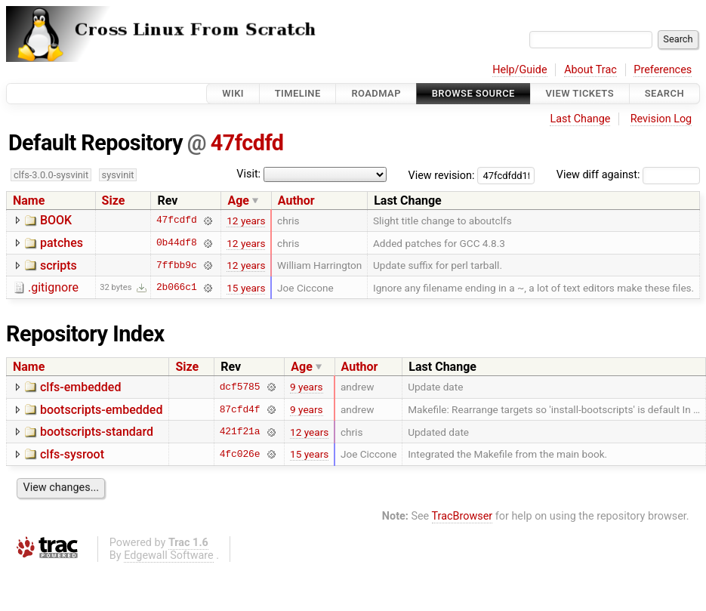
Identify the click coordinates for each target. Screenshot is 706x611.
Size (113, 200)
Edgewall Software (169, 555)
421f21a (240, 432)
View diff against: (628, 174)
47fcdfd (247, 143)
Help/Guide (519, 69)
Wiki (233, 93)
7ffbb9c (176, 265)
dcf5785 (240, 386)
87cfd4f (240, 409)
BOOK (56, 220)
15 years (246, 288)
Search (664, 93)
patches (61, 243)
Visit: (248, 174)
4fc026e (240, 454)
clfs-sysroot (72, 454)
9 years (306, 387)
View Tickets (580, 93)
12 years (246, 220)
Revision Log (661, 119)
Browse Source (473, 93)
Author (296, 200)
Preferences (663, 69)
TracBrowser (462, 516)
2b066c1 (176, 288)
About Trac (590, 69)
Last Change (580, 119)
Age (238, 200)
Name (29, 200)
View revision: (441, 174)
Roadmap (376, 93)
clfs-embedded (80, 387)
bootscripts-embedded (101, 410)
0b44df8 (176, 243)
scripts (58, 265)
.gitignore (53, 287)
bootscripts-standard (96, 431)
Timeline (298, 93)
